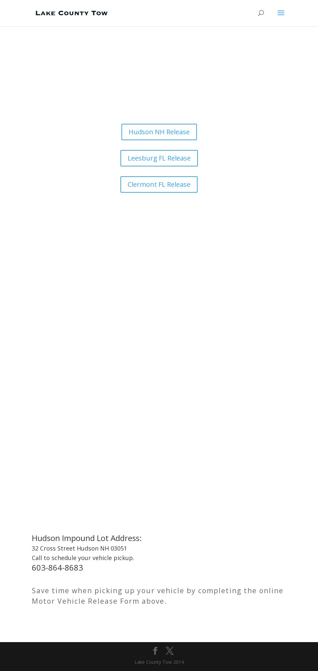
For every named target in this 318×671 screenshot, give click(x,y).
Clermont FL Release (159, 184)
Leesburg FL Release (159, 158)
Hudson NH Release (159, 131)
